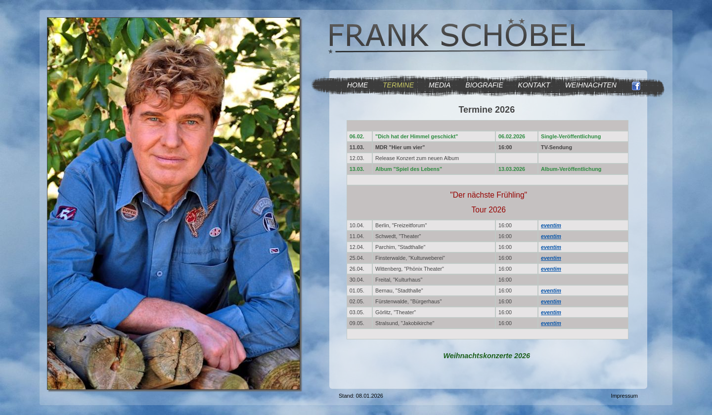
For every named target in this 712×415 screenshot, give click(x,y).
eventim (551, 225)
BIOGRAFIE (484, 85)
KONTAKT (534, 85)
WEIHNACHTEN (591, 85)
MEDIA (439, 85)
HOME (357, 85)
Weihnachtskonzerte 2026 (486, 356)
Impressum (624, 396)
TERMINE (398, 85)
